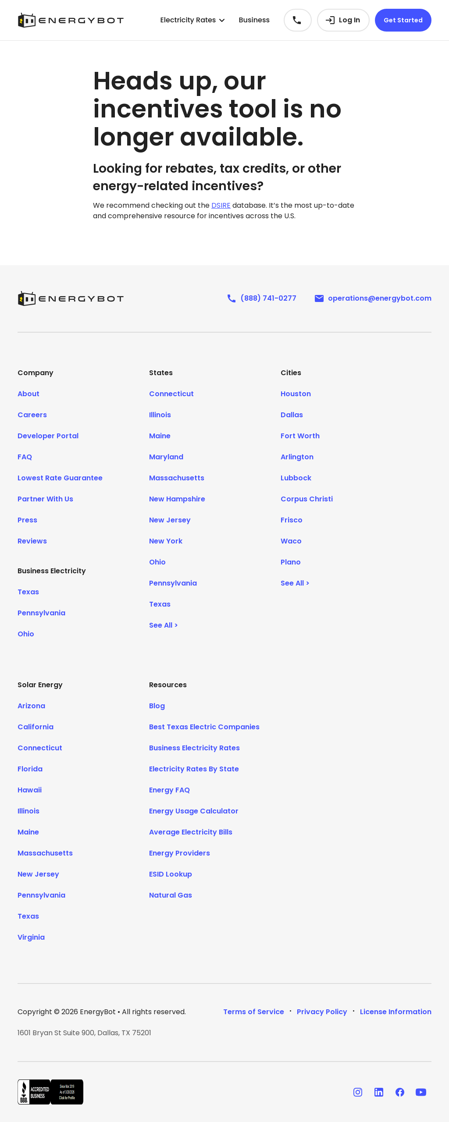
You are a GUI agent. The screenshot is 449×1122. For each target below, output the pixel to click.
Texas (28, 592)
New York (165, 541)
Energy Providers (179, 853)
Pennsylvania (41, 613)
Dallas (292, 415)
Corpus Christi (307, 499)
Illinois (160, 415)
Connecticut (171, 394)
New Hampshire (177, 499)
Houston (296, 394)
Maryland (166, 457)
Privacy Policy (322, 1012)
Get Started (403, 20)
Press (27, 520)
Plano (291, 562)
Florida (30, 769)
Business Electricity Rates (194, 748)
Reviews (32, 541)
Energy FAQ (169, 790)
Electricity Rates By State (194, 769)
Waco (291, 541)
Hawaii (30, 790)
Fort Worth (300, 436)
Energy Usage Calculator (194, 811)
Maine (160, 436)
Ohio (26, 634)
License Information (395, 1012)
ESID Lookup (170, 874)
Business (254, 20)
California (35, 727)
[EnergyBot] (71, 298)
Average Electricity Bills (190, 832)
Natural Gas (170, 895)
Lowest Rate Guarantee (60, 478)
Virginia (31, 937)
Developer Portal (48, 436)
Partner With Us (45, 499)
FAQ (25, 457)
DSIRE (221, 205)
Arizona (31, 706)
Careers (32, 415)
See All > (163, 625)
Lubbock (296, 478)
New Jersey (170, 520)
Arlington (297, 457)
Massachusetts (176, 478)
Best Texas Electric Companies (204, 727)
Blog (157, 706)
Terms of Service (253, 1012)
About (28, 394)
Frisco (292, 520)
